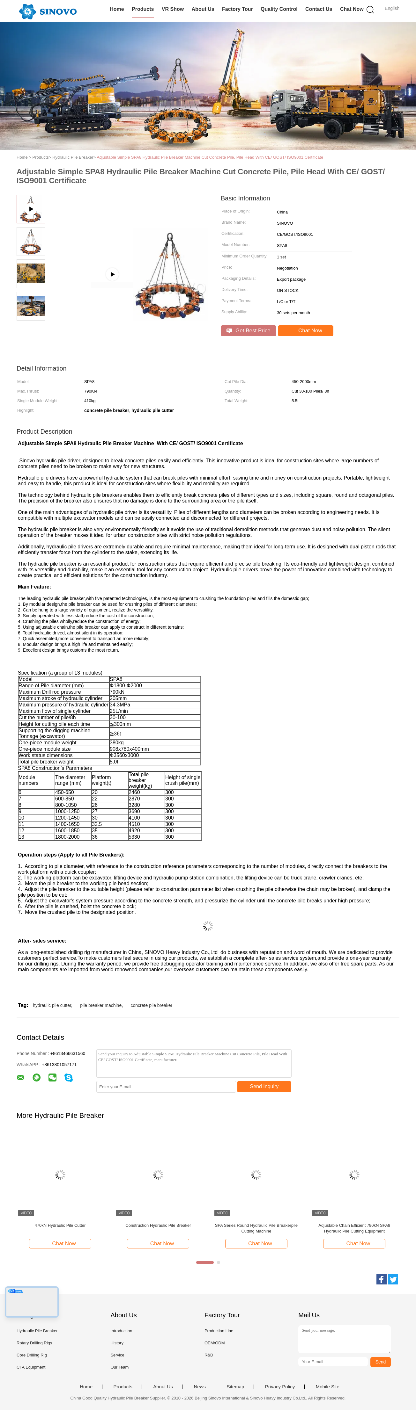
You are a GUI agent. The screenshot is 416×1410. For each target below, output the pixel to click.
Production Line (218, 1330)
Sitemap (235, 1387)
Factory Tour (237, 9)
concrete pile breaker (152, 1005)
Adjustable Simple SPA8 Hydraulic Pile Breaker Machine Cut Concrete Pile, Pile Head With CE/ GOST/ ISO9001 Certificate (210, 157)
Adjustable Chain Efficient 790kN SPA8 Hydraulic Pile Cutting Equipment (354, 1228)
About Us (203, 9)
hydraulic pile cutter (52, 1005)
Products (143, 9)
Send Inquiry (264, 1086)
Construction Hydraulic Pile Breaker (158, 1225)
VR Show (173, 9)
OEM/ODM (214, 1343)
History (116, 1343)
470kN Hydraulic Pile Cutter (60, 1225)
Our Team (119, 1367)
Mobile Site (327, 1387)
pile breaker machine (101, 1005)
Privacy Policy (280, 1387)
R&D (208, 1355)
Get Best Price (248, 331)
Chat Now (352, 9)
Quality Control (279, 9)
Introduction (121, 1330)
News (200, 1387)
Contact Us (318, 9)
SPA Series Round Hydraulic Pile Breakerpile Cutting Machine (256, 1228)
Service (117, 1355)
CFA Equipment (31, 1367)
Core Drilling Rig (32, 1355)
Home (117, 9)
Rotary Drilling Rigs (34, 1343)
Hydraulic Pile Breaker (37, 1330)
